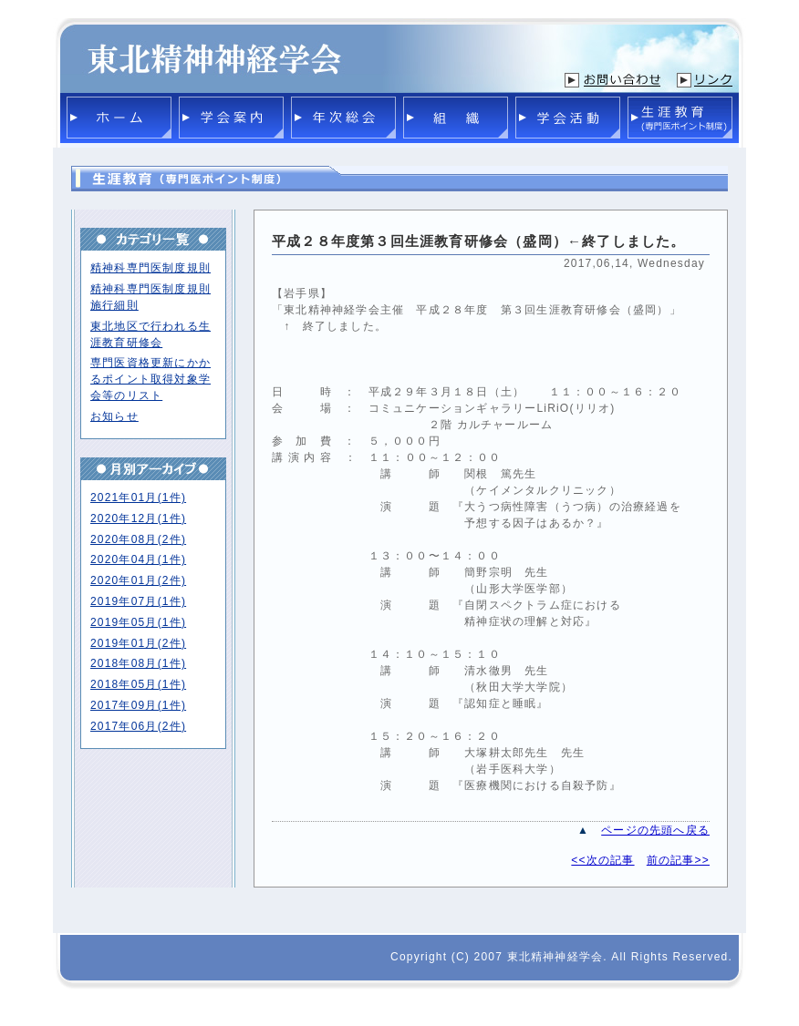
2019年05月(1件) (138, 622)
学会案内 (231, 118)
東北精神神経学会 (214, 55)
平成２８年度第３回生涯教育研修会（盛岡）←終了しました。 (479, 241)
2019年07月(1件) (138, 601)
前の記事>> (678, 860)
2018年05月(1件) (138, 684)
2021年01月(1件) (138, 497)
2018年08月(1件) (138, 663)
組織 (455, 118)
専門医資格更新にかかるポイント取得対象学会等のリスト (150, 379)
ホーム (119, 118)
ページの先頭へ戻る (655, 830)
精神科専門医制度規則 (150, 268)
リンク (704, 80)
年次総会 (343, 118)
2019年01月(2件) (138, 643)
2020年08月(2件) (138, 539)
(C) (460, 956)
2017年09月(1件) (138, 705)
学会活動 (567, 118)
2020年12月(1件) (138, 518)
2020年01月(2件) (138, 580)
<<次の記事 (602, 860)
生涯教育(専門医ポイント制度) (680, 118)
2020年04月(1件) (138, 559)
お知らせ (114, 416)
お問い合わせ (612, 80)
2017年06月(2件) (138, 726)
